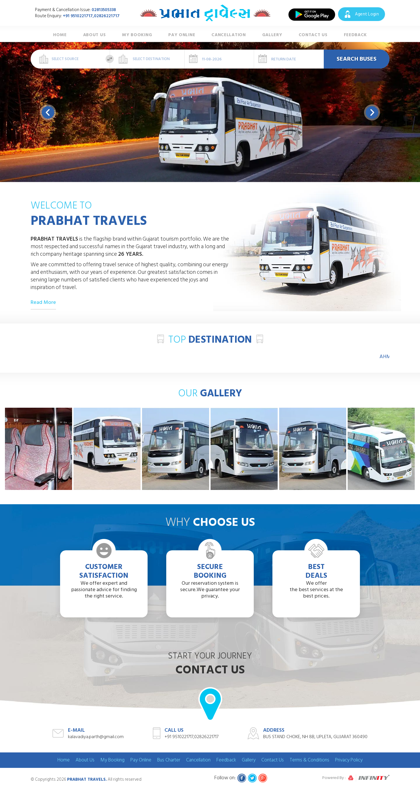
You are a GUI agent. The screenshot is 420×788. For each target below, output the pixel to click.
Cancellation (228, 35)
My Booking (137, 35)
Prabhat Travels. (87, 779)
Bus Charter (168, 760)
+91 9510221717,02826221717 (91, 16)
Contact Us (313, 35)
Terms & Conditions (309, 760)
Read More (43, 302)
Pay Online (181, 35)
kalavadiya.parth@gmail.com (96, 736)
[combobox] (70, 59)
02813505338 (104, 9)
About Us (94, 35)
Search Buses (357, 59)
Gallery (272, 35)
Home (60, 35)
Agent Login (367, 14)
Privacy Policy (349, 760)
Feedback (355, 35)
